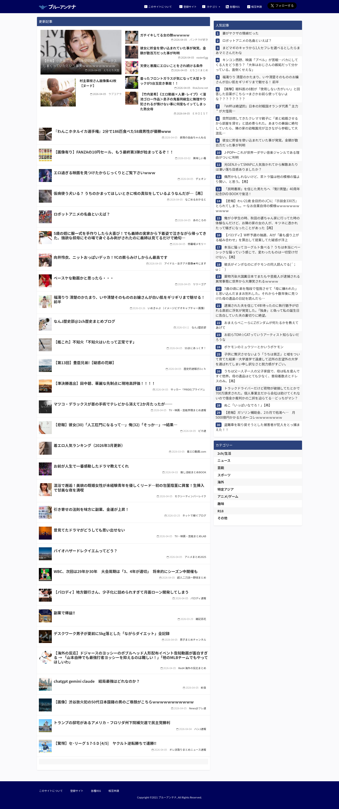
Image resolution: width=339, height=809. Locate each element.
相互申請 (254, 6)
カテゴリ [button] (210, 6)
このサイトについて (158, 6)
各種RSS (233, 6)
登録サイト (188, 6)
